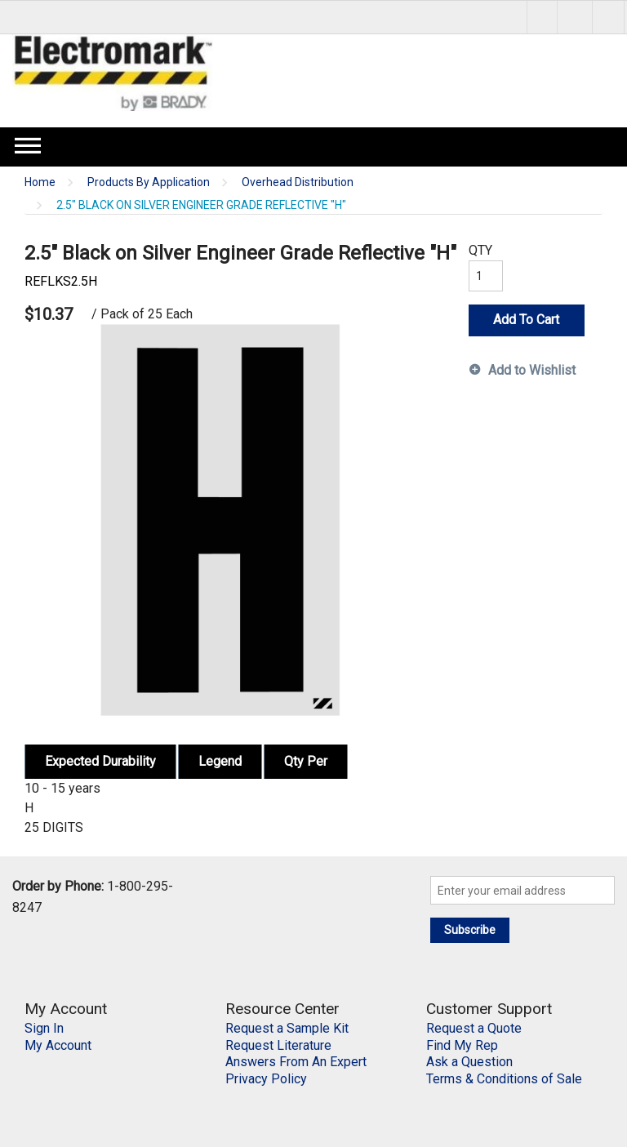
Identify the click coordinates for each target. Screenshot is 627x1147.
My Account (57, 1045)
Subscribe (470, 929)
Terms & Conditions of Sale (504, 1079)
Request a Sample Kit (287, 1028)
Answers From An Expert (296, 1061)
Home (40, 182)
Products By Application (148, 182)
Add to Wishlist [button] (532, 370)
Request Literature (278, 1045)
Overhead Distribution (298, 182)
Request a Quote (474, 1028)
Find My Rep (462, 1045)
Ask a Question (469, 1061)
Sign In (44, 1028)
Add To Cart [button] (526, 319)
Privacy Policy (266, 1079)
